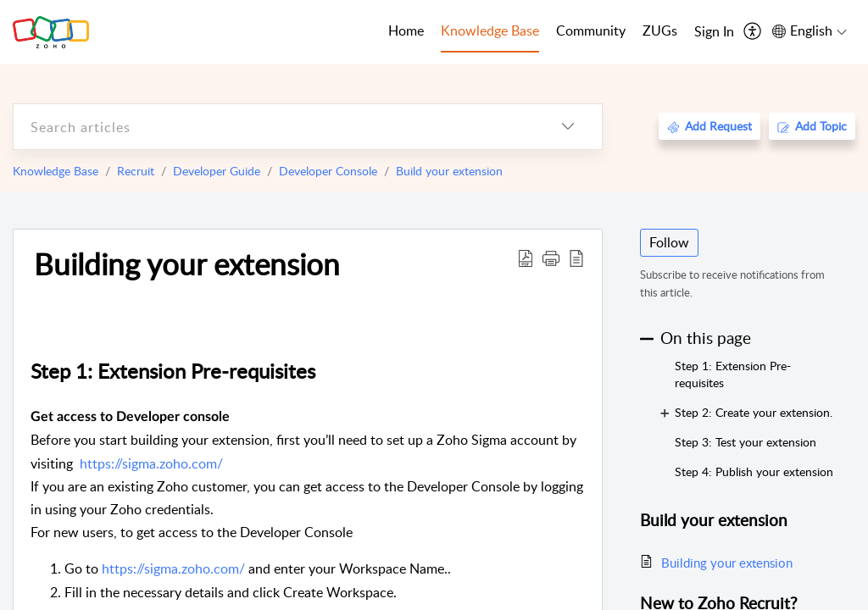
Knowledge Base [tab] (490, 30)
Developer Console (328, 171)
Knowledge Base (55, 171)
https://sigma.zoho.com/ (151, 463)
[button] (550, 258)
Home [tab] (406, 30)
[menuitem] (714, 32)
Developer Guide (216, 171)
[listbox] (568, 126)
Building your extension (187, 263)
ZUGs (660, 30)
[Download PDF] (525, 258)
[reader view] (576, 258)
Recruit (135, 171)
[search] (274, 126)
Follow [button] (669, 242)
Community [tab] (591, 30)
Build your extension (449, 171)
